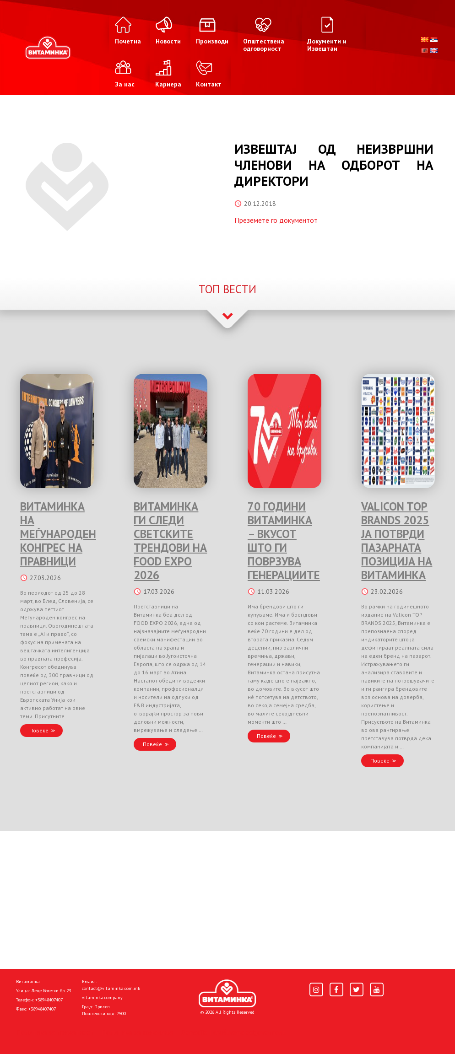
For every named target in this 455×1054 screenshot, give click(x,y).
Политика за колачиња (137, 1032)
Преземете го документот (276, 220)
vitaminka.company (102, 997)
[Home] (227, 993)
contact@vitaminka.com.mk (111, 988)
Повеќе (39, 730)
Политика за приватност (55, 1032)
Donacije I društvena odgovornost (233, 1032)
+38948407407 (49, 1000)
